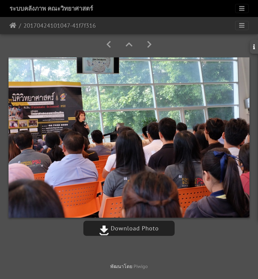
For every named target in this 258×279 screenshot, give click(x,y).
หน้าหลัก (12, 25)
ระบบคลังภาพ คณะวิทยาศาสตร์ (51, 8)
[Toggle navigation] (242, 8)
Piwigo (141, 266)
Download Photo (129, 228)
